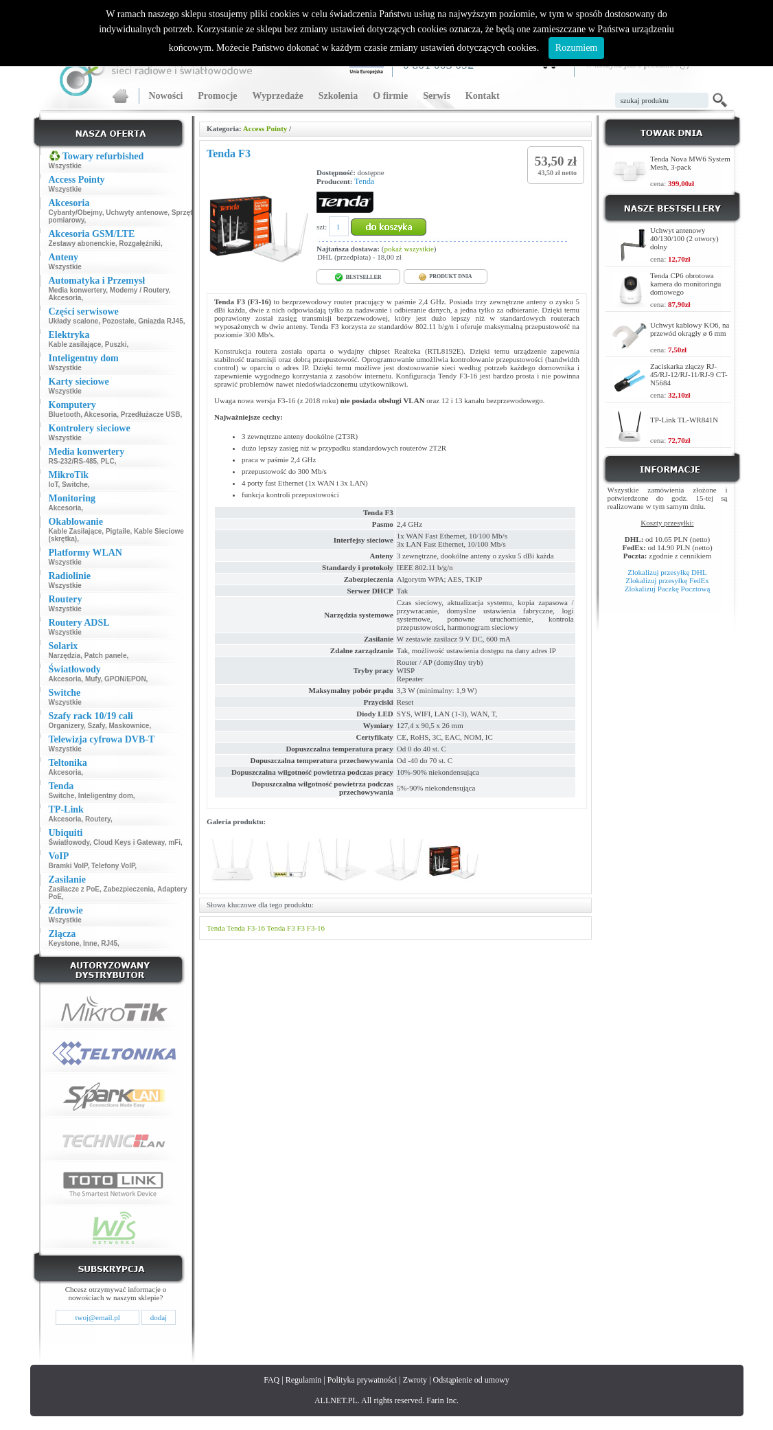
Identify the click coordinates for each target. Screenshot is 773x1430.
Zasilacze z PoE (74, 889)
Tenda (364, 181)
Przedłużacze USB (151, 414)
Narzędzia (65, 655)
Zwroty (415, 1380)
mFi (174, 842)
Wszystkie (65, 166)
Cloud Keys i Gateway (129, 842)
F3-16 (316, 928)
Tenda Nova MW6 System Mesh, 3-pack (690, 163)
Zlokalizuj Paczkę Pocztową (668, 589)
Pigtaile (118, 531)
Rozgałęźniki (140, 243)
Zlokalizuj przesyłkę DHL (666, 572)
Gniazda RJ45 (160, 321)
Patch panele (105, 655)
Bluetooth (65, 414)
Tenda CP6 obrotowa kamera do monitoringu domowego (685, 283)
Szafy (96, 725)
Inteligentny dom (105, 795)
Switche (75, 484)
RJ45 (109, 943)
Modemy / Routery (139, 290)
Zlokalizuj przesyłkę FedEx (667, 580)
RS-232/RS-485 (73, 461)
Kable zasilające (75, 344)
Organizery (66, 725)
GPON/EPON (125, 679)
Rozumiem (576, 48)
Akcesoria (65, 298)
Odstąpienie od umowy (471, 1380)
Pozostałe (118, 321)
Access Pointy (265, 128)
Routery (98, 819)
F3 (301, 928)
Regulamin (304, 1380)
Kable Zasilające (75, 531)
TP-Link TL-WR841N (684, 420)
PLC (108, 461)
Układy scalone (74, 321)
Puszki (116, 344)
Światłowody (69, 842)
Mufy (93, 679)
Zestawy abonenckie (82, 243)
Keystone (64, 943)
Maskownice (129, 725)
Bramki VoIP (68, 866)
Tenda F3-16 (246, 928)
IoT (53, 484)
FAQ (271, 1380)
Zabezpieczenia (129, 889)
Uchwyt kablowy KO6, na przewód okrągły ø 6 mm (689, 329)
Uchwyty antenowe (137, 212)
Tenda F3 (281, 928)
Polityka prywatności (362, 1380)
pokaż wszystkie (408, 249)
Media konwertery (77, 290)
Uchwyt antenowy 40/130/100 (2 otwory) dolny (684, 238)
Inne (90, 943)
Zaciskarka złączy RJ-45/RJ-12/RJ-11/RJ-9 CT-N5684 (689, 374)
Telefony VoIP (113, 866)
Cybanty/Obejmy (75, 212)
